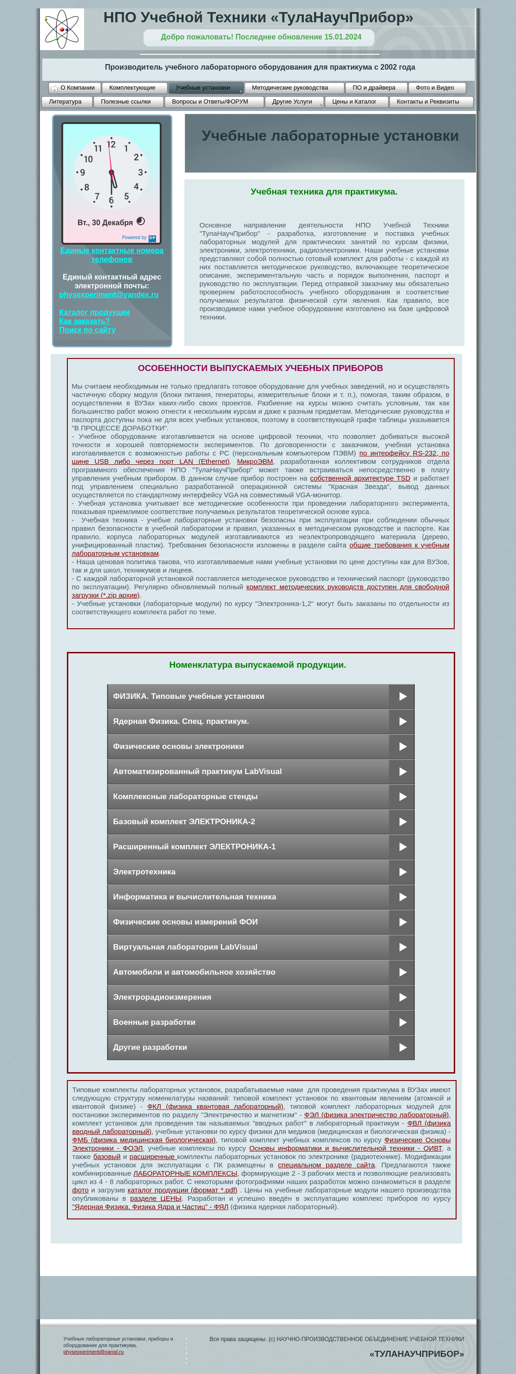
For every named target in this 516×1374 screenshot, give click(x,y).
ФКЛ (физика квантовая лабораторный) (215, 1106)
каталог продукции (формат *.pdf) (182, 1190)
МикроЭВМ (255, 461)
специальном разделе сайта (326, 1165)
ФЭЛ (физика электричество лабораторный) (376, 1115)
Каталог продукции (94, 312)
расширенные (153, 1156)
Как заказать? (84, 321)
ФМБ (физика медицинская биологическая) (144, 1140)
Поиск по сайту (87, 330)
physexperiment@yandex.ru (109, 295)
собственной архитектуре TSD (360, 478)
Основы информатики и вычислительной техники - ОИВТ (345, 1148)
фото (80, 1190)
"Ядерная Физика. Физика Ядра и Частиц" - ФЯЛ (150, 1207)
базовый (107, 1156)
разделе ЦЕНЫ (156, 1198)
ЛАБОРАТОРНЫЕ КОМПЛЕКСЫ (185, 1173)
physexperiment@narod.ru (94, 1351)
